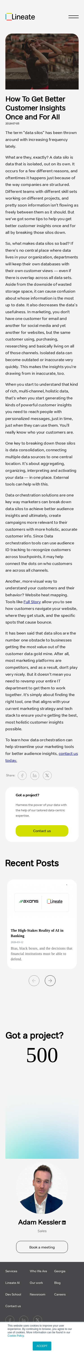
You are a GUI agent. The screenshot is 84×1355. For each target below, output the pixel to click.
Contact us (42, 831)
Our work (36, 1283)
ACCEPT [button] (42, 1346)
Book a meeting (42, 1247)
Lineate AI (12, 1283)
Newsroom (37, 1294)
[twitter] (47, 775)
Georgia (59, 1271)
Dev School (13, 1294)
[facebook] (22, 775)
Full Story (32, 602)
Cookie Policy (16, 1335)
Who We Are (38, 1271)
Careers (60, 1294)
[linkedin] (34, 775)
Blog (57, 1283)
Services (11, 1271)
